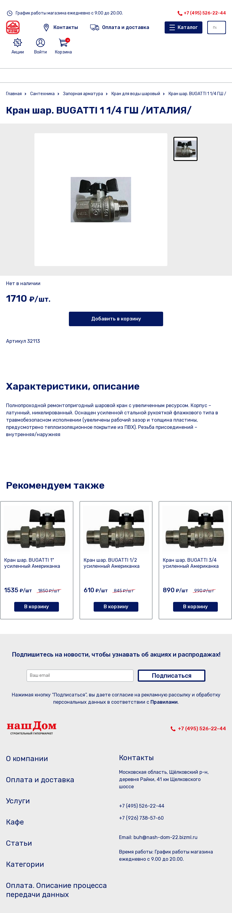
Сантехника (42, 93)
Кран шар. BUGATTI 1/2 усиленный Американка (112, 563)
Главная (14, 93)
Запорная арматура (83, 93)
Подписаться (172, 675)
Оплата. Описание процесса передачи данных (56, 890)
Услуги (18, 801)
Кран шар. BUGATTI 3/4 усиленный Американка (191, 563)
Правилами (164, 702)
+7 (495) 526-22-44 (205, 13)
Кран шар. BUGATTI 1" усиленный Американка (32, 563)
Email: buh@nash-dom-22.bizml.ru (158, 837)
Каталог (188, 27)
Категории (25, 864)
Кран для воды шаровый (135, 93)
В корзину (36, 606)
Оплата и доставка (40, 780)
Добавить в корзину (116, 319)
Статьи (19, 843)
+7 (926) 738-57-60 (141, 818)
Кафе (15, 822)
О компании (27, 758)
